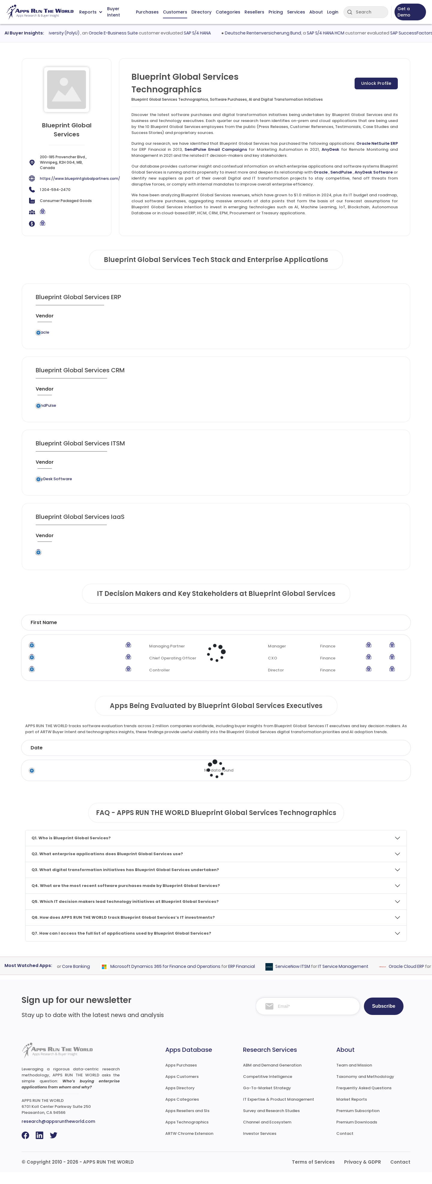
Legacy (78, 334)
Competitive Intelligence (267, 1088)
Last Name (104, 634)
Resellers (254, 12)
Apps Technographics (186, 1134)
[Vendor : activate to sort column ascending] (52, 318)
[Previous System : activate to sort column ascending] (101, 318)
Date (37, 759)
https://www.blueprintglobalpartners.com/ (80, 178)
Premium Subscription (358, 1122)
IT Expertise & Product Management (278, 1111)
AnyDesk (330, 149)
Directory (201, 12)
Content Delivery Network (204, 565)
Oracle (321, 172)
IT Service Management (354, 978)
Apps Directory (180, 1099)
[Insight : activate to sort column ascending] (377, 318)
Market (370, 759)
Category (310, 759)
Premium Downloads (356, 1134)
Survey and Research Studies (271, 1122)
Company (89, 759)
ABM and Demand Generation (272, 1077)
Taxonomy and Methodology (365, 1088)
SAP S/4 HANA (208, 33)
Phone (380, 634)
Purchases (147, 12)
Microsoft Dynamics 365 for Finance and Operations (176, 978)
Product (253, 759)
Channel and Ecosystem (267, 1134)
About (316, 12)
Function (235, 634)
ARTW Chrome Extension (189, 1145)
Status (150, 759)
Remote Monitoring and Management (213, 488)
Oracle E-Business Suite (124, 33)
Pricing (275, 12)
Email (342, 634)
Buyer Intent (113, 12)
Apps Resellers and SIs (187, 1122)
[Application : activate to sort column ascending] (161, 318)
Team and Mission (354, 1077)
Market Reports (351, 1111)
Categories (228, 12)
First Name (44, 634)
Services (296, 12)
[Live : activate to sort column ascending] (345, 318)
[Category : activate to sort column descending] (209, 318)
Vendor (199, 759)
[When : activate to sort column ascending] (316, 318)
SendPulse (341, 172)
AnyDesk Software (374, 172)
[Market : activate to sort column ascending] (249, 318)
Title (152, 634)
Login (332, 12)
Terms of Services (313, 1174)
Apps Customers (182, 1088)
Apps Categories (182, 1111)
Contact (344, 1145)
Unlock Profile (376, 83)
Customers (175, 12)
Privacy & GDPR (362, 1174)
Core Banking (87, 978)
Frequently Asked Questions (364, 1099)
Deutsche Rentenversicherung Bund (274, 33)
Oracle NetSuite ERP (377, 143)
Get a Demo (404, 12)
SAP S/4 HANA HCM (337, 33)
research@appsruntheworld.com (58, 1133)
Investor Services (259, 1145)
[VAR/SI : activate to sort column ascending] (284, 318)
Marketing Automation (217, 411)
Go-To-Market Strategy (267, 1099)
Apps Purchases (181, 1077)
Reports (90, 12)
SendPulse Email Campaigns (215, 149)
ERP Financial (203, 334)
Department (289, 634)
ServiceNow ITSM (303, 978)
